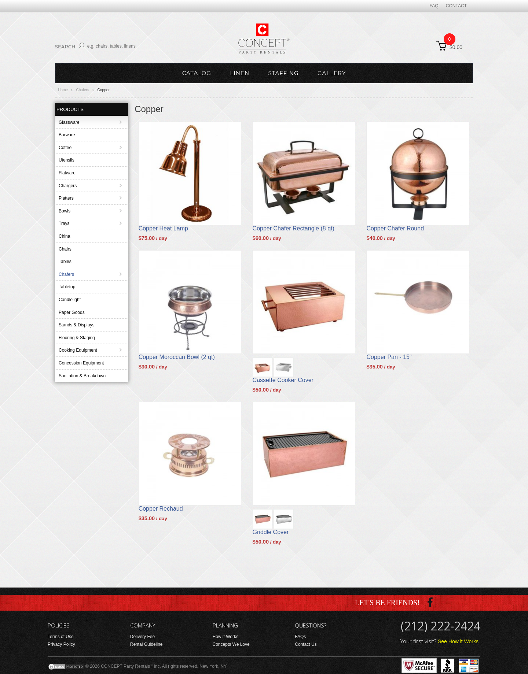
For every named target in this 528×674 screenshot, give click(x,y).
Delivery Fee (142, 636)
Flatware (67, 172)
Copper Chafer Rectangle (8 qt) (293, 228)
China (64, 236)
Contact (456, 5)
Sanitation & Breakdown (82, 375)
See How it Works (458, 641)
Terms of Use (61, 636)
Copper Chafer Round (395, 228)
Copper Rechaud (161, 509)
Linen (239, 73)
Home (63, 90)
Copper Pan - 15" (389, 357)
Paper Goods (72, 312)
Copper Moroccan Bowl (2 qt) (177, 357)
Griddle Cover (271, 532)
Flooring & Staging (77, 337)
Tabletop (67, 286)
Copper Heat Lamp (163, 228)
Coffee (65, 147)
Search (65, 46)
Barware (67, 134)
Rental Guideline (146, 644)
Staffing (283, 73)
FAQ (434, 5)
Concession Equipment (81, 363)
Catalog (196, 73)
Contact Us (305, 644)
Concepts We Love (231, 644)
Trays (64, 223)
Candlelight (70, 299)
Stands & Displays (76, 324)
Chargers (68, 185)
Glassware (69, 122)
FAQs (300, 636)
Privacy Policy (61, 644)
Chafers (82, 90)
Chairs (65, 249)
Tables (65, 261)
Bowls (64, 211)
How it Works (225, 636)
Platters (66, 198)
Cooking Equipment (78, 350)
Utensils (66, 160)
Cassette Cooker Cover (283, 380)
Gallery (332, 73)
